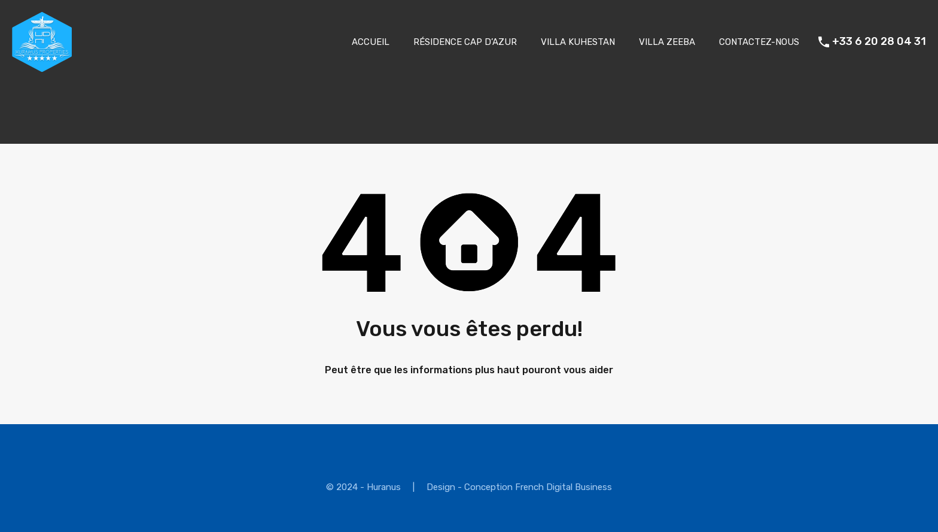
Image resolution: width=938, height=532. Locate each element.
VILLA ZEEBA (667, 42)
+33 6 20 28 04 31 (879, 41)
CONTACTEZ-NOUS (759, 42)
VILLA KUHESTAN (578, 42)
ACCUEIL (370, 42)
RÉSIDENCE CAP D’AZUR (465, 42)
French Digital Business (563, 487)
